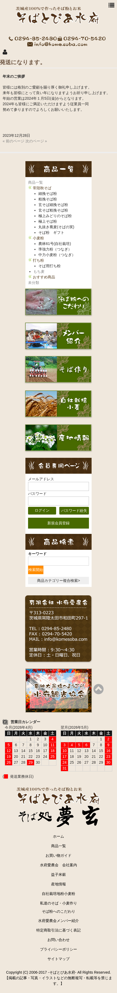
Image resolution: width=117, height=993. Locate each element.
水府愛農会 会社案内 (60, 865)
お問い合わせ (58, 940)
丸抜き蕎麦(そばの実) (56, 227)
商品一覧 (35, 182)
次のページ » (36, 141)
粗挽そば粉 (47, 199)
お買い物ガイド (58, 855)
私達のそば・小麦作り (58, 903)
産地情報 (58, 884)
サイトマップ (58, 959)
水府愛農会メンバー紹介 (58, 921)
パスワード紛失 (74, 510)
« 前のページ (13, 141)
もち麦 (38, 271)
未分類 (33, 282)
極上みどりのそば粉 (55, 216)
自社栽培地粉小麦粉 (58, 893)
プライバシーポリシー (58, 949)
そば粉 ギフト (51, 232)
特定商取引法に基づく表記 (58, 930)
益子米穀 (58, 874)
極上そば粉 (47, 221)
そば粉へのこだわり (58, 911)
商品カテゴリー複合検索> (58, 580)
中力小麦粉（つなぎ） (56, 255)
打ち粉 (38, 260)
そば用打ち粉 (49, 266)
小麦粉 (38, 238)
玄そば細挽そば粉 (53, 205)
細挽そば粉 (47, 193)
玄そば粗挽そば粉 (53, 210)
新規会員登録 (58, 523)
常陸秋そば (42, 188)
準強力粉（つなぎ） (55, 249)
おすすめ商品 (44, 277)
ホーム (58, 836)
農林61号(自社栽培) (54, 243)
